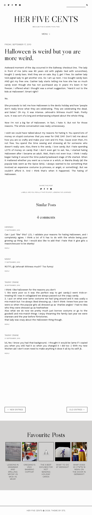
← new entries (15, 409)
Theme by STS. (58, 510)
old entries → (77, 409)
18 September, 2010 (12, 285)
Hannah (9, 227)
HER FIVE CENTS (46, 19)
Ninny (8, 259)
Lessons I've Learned (62, 192)
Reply (7, 248)
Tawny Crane (12, 282)
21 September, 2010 (12, 338)
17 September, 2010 (12, 230)
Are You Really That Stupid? (40, 192)
